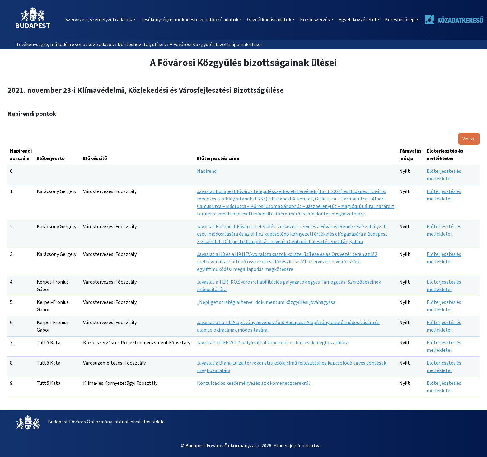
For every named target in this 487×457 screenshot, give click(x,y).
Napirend (207, 171)
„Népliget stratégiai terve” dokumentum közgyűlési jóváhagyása (266, 302)
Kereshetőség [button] (400, 19)
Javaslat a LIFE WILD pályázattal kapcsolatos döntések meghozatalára (273, 342)
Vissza (468, 138)
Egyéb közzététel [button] (357, 19)
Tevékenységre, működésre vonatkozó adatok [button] (189, 19)
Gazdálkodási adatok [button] (269, 19)
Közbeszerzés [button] (315, 19)
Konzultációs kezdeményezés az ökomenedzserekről (253, 383)
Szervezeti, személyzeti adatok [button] (98, 19)
